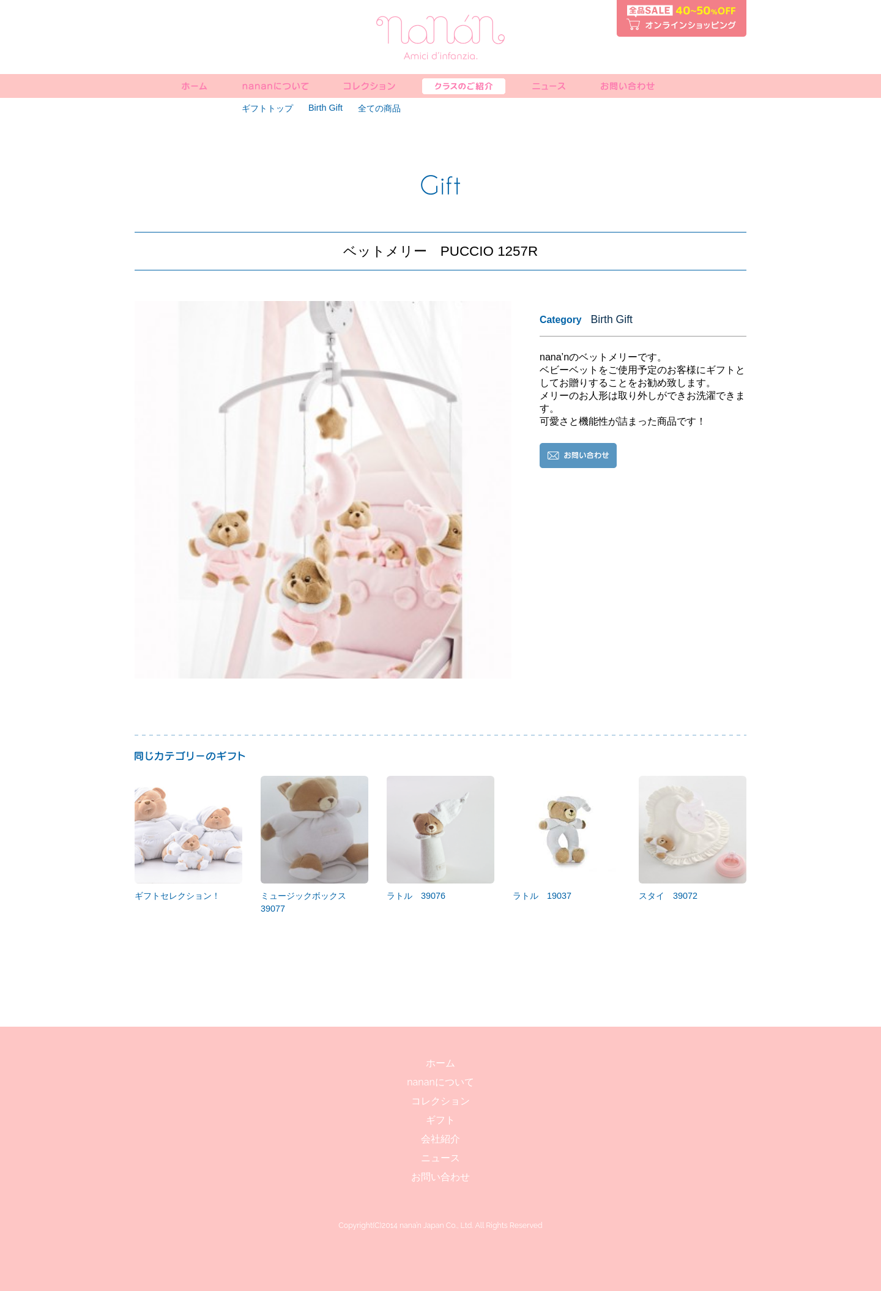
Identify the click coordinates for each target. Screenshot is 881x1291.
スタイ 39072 (692, 838)
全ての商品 (379, 108)
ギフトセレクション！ (188, 838)
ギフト (440, 1120)
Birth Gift (325, 108)
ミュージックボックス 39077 (314, 844)
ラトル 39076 (440, 838)
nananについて (440, 1082)
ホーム (440, 1063)
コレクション (440, 1101)
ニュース (440, 1158)
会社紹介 (440, 1139)
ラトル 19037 (566, 838)
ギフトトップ (267, 108)
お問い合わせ (440, 1177)
